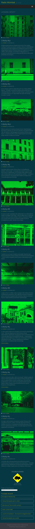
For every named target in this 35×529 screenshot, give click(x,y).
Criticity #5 (5, 327)
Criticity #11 (5, 84)
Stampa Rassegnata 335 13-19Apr (10, 518)
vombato (4, 42)
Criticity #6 (5, 288)
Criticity (7, 37)
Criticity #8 (5, 209)
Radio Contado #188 (7, 509)
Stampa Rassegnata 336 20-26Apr (11, 501)
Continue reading (5, 343)
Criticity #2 (5, 457)
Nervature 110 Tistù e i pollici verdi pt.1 (11, 505)
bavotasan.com (23, 526)
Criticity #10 (6, 124)
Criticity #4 (5, 372)
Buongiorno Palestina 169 (8, 496)
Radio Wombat (8, 2)
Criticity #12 (6, 41)
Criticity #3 (5, 416)
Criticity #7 (5, 249)
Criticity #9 (5, 164)
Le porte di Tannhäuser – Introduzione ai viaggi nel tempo (16, 513)
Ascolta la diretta (17, 472)
